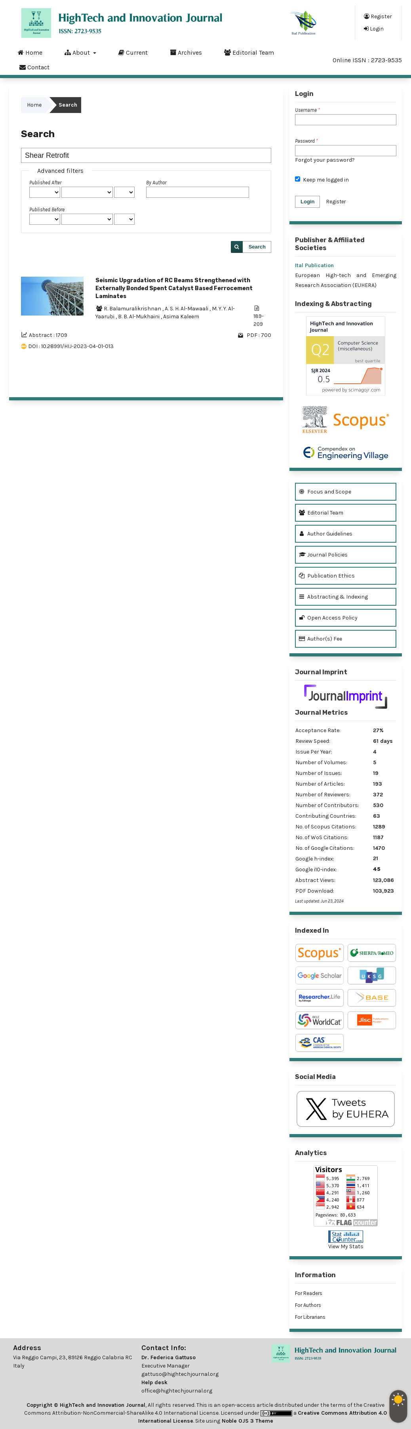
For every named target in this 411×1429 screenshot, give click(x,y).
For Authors (308, 1305)
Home (30, 52)
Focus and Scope (325, 492)
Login (374, 29)
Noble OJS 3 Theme (246, 1421)
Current (133, 52)
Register (378, 16)
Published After (45, 183)
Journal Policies (323, 555)
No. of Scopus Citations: (325, 826)
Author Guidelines (325, 534)
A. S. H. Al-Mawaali (187, 308)
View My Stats (345, 1246)
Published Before (47, 209)
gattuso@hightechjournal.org (180, 1374)
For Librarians (310, 1317)
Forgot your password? (325, 160)
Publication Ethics (327, 576)
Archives (186, 52)
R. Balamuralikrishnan (133, 308)
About (78, 52)
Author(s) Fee (320, 639)
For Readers (308, 1293)
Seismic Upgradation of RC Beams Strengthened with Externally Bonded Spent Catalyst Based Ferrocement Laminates (174, 288)
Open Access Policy (328, 618)
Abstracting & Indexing (333, 597)
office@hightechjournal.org (176, 1390)
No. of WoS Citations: (321, 837)
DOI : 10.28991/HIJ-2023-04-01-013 (71, 346)
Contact (34, 67)
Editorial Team (249, 52)
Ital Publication (314, 265)
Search (257, 247)
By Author (156, 183)
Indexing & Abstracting (333, 304)
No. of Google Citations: (324, 848)
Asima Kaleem (181, 316)
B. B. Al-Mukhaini (139, 316)
